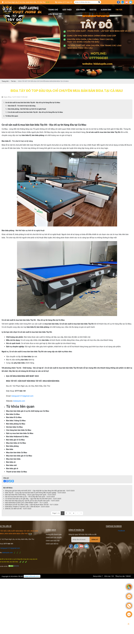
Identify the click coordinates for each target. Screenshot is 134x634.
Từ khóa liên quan (11, 116)
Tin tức (119, 10)
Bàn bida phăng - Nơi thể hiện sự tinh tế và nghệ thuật (27, 109)
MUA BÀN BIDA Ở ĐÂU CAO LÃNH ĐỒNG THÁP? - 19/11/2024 (26, 503)
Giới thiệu (67, 10)
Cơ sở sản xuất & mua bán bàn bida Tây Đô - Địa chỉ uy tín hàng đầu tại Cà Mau (32, 102)
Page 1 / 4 (55, 513)
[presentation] (4, 41)
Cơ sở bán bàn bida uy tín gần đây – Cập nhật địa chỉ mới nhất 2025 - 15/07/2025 (33, 499)
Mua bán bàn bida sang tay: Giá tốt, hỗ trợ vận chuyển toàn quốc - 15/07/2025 (32, 501)
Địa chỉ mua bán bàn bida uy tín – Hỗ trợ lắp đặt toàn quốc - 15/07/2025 (30, 497)
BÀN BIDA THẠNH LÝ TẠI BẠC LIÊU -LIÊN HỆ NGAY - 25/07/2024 (27, 507)
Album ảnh (106, 10)
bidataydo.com (19, 401)
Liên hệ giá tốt (55, 14)
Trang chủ (53, 10)
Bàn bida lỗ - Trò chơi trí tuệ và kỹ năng (21, 106)
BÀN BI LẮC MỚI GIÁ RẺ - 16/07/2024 (18, 509)
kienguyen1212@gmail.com (22, 396)
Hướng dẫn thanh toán (54, 573)
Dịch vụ (93, 10)
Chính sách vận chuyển (54, 576)
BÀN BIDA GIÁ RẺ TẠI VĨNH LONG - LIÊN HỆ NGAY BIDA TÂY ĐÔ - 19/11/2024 (31, 505)
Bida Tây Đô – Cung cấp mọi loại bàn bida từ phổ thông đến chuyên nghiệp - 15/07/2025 (35, 493)
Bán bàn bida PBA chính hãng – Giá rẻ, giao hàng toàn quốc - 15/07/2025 (30, 495)
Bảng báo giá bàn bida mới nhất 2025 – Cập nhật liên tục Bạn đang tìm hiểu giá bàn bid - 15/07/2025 (40, 491)
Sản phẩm (80, 10)
